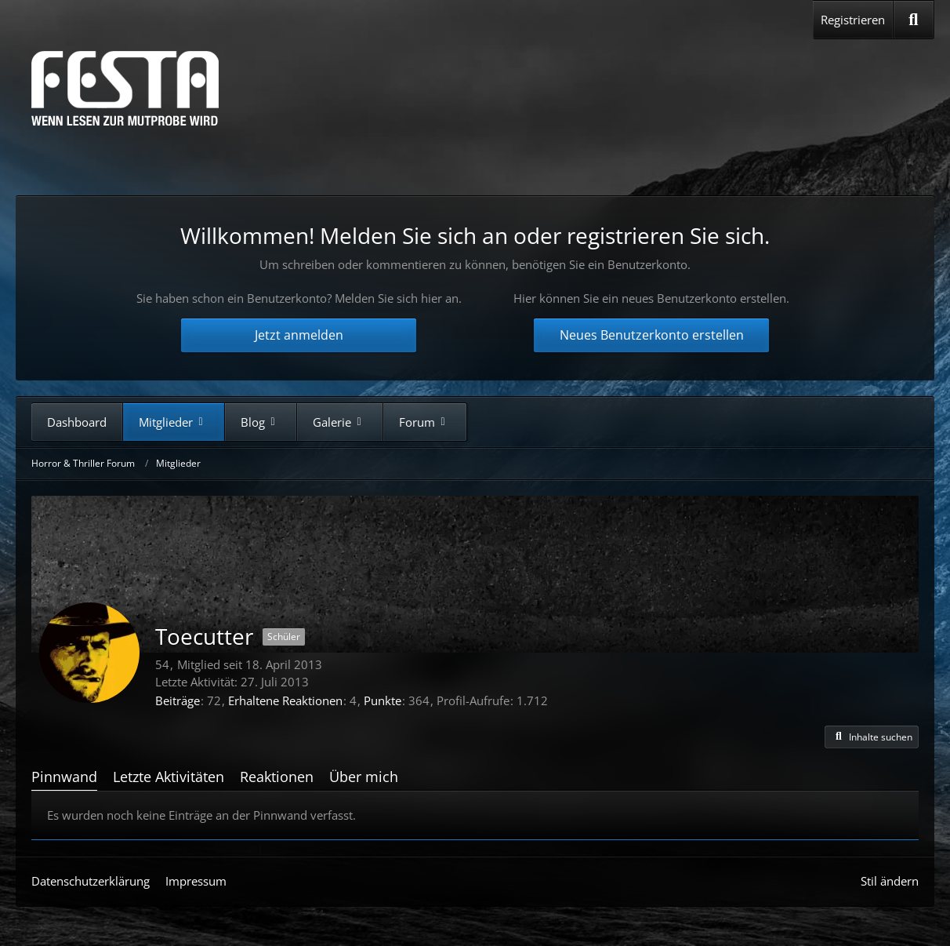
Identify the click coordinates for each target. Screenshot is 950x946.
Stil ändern (890, 881)
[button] (872, 737)
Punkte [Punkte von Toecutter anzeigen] (382, 700)
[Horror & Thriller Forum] (125, 88)
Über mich (363, 776)
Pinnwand (64, 776)
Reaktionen (277, 776)
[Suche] (914, 19)
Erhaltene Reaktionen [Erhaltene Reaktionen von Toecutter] (285, 700)
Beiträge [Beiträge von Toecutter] (177, 700)
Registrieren (853, 19)
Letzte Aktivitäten (168, 776)
